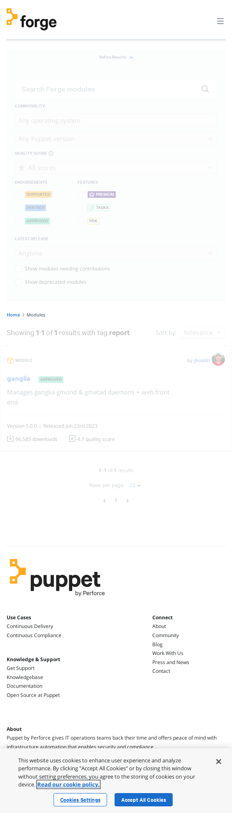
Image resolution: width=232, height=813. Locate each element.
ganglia (18, 378)
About (159, 626)
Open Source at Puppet (33, 695)
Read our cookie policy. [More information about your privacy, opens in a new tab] (68, 784)
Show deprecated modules (50, 281)
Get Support (20, 668)
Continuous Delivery (30, 626)
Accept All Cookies (143, 799)
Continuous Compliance (34, 635)
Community (165, 635)
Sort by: (166, 332)
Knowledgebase (25, 677)
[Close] (219, 761)
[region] (116, 780)
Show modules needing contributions (62, 268)
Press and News (170, 662)
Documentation (24, 685)
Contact (161, 670)
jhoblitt (202, 360)
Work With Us (167, 653)
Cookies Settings (80, 799)
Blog (157, 644)
